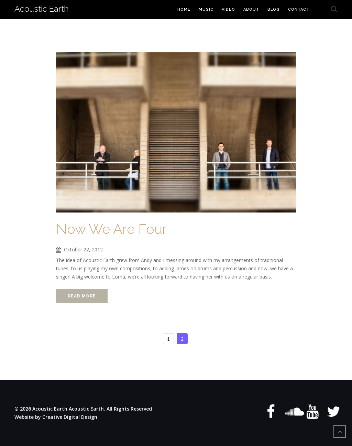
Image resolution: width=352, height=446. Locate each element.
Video (228, 9)
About (251, 9)
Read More (82, 296)
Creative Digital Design (69, 417)
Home (183, 9)
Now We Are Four (111, 229)
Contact (298, 9)
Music (206, 9)
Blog (273, 9)
